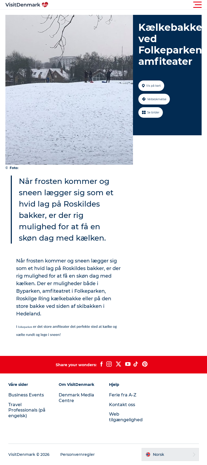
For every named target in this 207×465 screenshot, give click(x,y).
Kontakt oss (122, 404)
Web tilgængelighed (126, 417)
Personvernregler (77, 454)
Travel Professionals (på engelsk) (26, 410)
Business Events (26, 394)
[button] (128, 5)
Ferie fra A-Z (122, 394)
